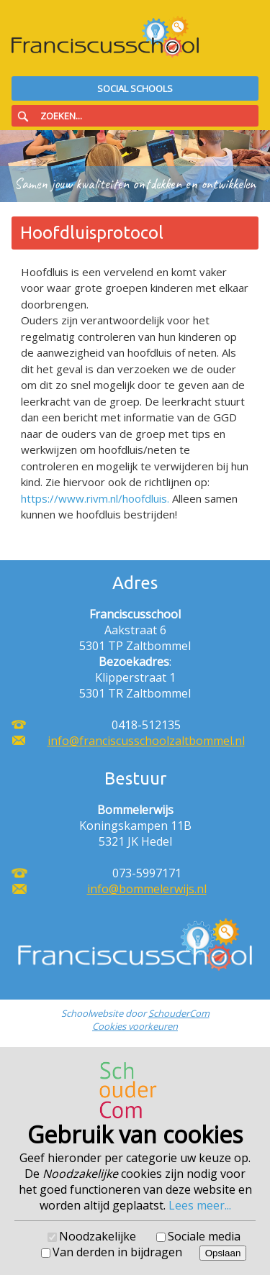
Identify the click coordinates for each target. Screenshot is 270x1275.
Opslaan (223, 1253)
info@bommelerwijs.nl (147, 889)
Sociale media (204, 1236)
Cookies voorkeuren (135, 1026)
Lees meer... (199, 1205)
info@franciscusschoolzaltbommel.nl (146, 741)
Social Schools (135, 88)
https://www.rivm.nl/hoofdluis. (95, 498)
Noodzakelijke (97, 1236)
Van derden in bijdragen (117, 1252)
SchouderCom (179, 1013)
